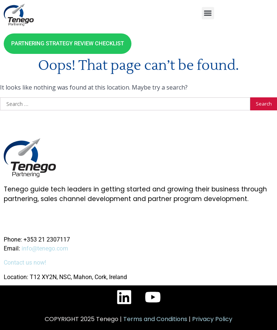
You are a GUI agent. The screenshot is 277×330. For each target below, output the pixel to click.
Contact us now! (25, 262)
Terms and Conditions (155, 319)
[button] (208, 13)
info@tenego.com (45, 248)
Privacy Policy (212, 319)
